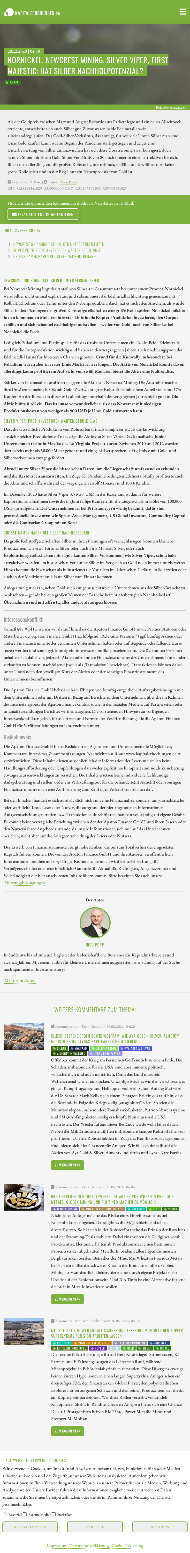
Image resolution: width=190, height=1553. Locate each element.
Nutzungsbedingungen (25, 882)
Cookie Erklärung (127, 1545)
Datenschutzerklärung (89, 1545)
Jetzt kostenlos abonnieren (43, 214)
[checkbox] (4, 1514)
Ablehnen (160, 1526)
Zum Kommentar (67, 1164)
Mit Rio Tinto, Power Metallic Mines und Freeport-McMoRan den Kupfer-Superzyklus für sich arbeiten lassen (117, 1333)
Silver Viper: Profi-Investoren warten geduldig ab (58, 250)
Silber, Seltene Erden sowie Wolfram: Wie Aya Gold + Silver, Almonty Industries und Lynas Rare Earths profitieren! (115, 1038)
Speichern (95, 1526)
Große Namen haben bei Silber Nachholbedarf (54, 256)
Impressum (56, 1545)
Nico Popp (68, 182)
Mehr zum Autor (20, 980)
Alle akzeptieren (30, 1526)
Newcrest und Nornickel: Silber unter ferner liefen (58, 244)
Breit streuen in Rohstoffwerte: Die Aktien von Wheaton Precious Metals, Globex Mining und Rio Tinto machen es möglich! (112, 1199)
